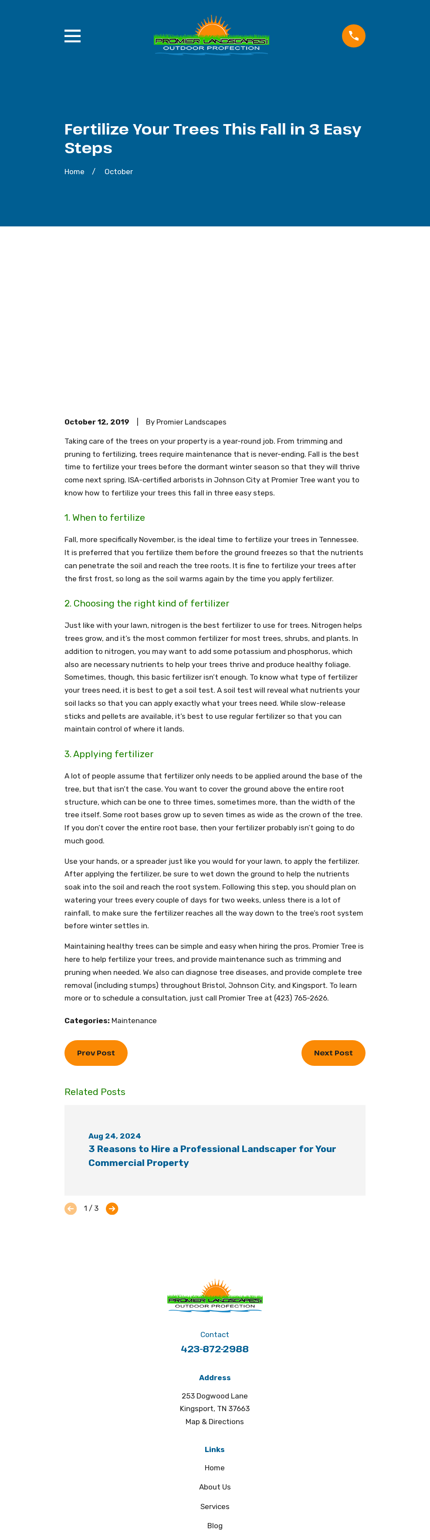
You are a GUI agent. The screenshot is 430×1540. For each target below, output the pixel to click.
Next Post (333, 918)
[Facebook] (184, 1474)
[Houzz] (225, 1474)
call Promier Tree (234, 863)
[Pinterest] (205, 1474)
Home (215, 1332)
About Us (215, 1352)
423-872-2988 (215, 1213)
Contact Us (214, 1409)
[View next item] (112, 1073)
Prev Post (96, 918)
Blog (215, 1390)
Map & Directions (215, 1286)
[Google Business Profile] (246, 1474)
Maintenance (134, 885)
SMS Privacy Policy (214, 1429)
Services (215, 1371)
